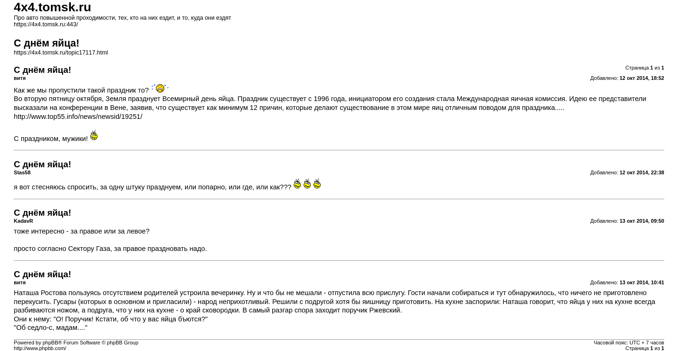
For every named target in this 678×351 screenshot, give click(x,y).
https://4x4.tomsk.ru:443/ (46, 24)
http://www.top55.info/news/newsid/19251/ (78, 116)
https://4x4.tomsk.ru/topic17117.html (61, 52)
